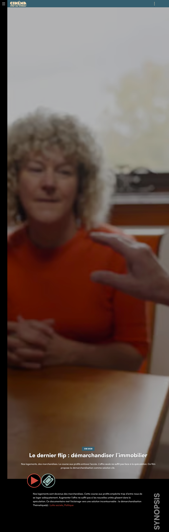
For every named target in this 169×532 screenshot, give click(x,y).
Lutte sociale (56, 505)
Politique (69, 505)
